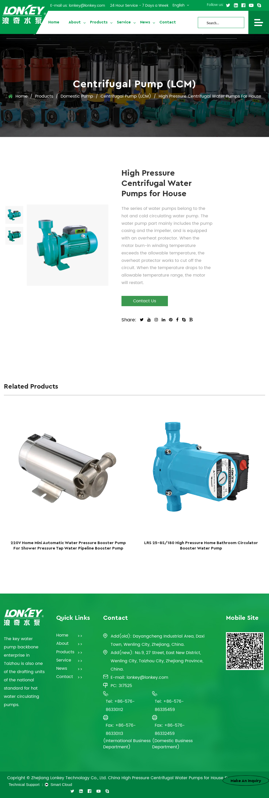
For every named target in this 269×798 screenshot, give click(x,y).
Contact (167, 22)
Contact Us (144, 301)
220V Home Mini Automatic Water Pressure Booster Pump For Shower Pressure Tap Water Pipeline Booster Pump (68, 545)
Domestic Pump (77, 96)
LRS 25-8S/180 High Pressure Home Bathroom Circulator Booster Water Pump (201, 545)
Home (53, 22)
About (75, 22)
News (145, 22)
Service (124, 22)
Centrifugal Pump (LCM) (126, 96)
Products (99, 22)
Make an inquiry (246, 781)
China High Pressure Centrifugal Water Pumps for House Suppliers (175, 778)
